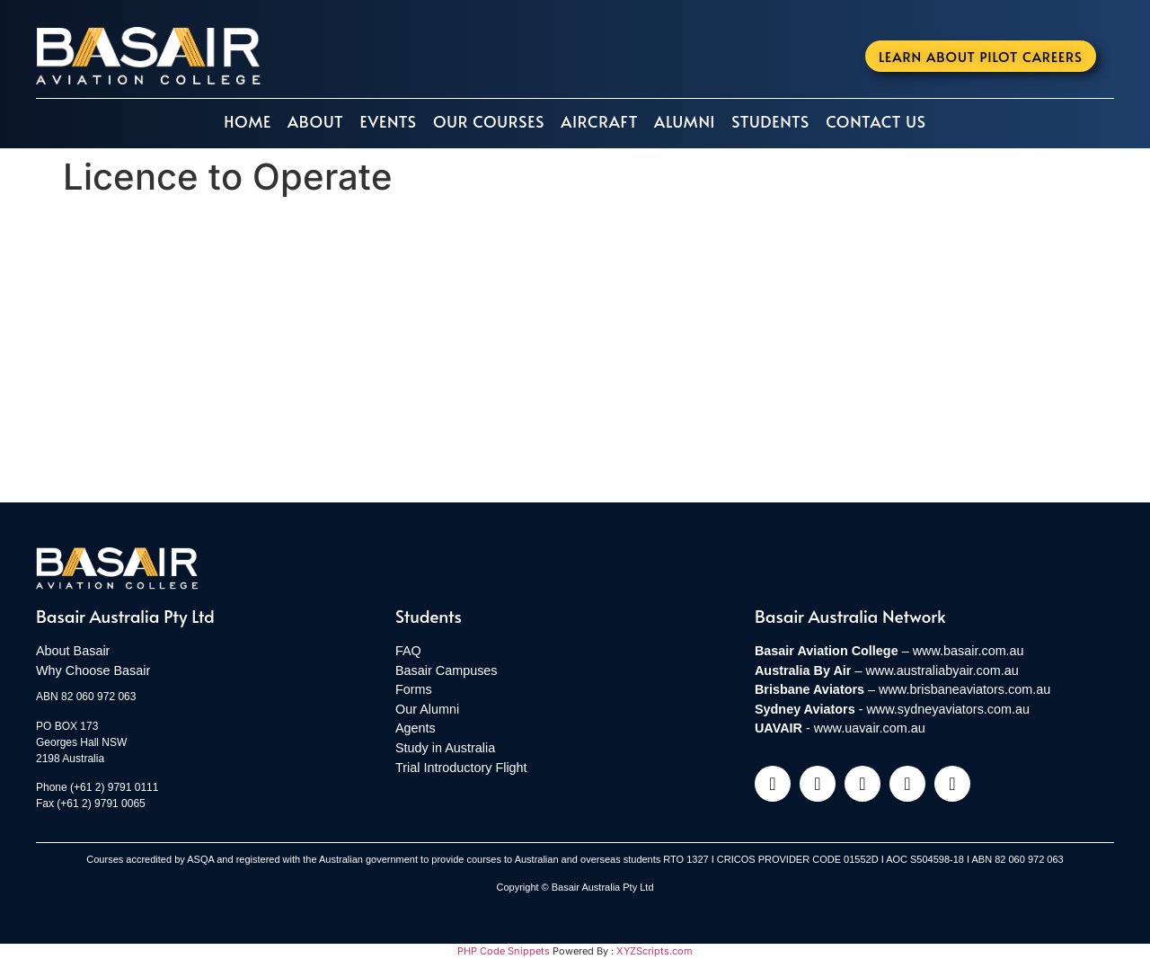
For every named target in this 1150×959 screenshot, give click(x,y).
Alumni (684, 121)
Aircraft (599, 121)
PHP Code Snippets (503, 951)
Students (770, 121)
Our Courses (488, 121)
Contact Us (876, 121)
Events (387, 121)
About (316, 121)
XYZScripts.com (654, 951)
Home (247, 121)
